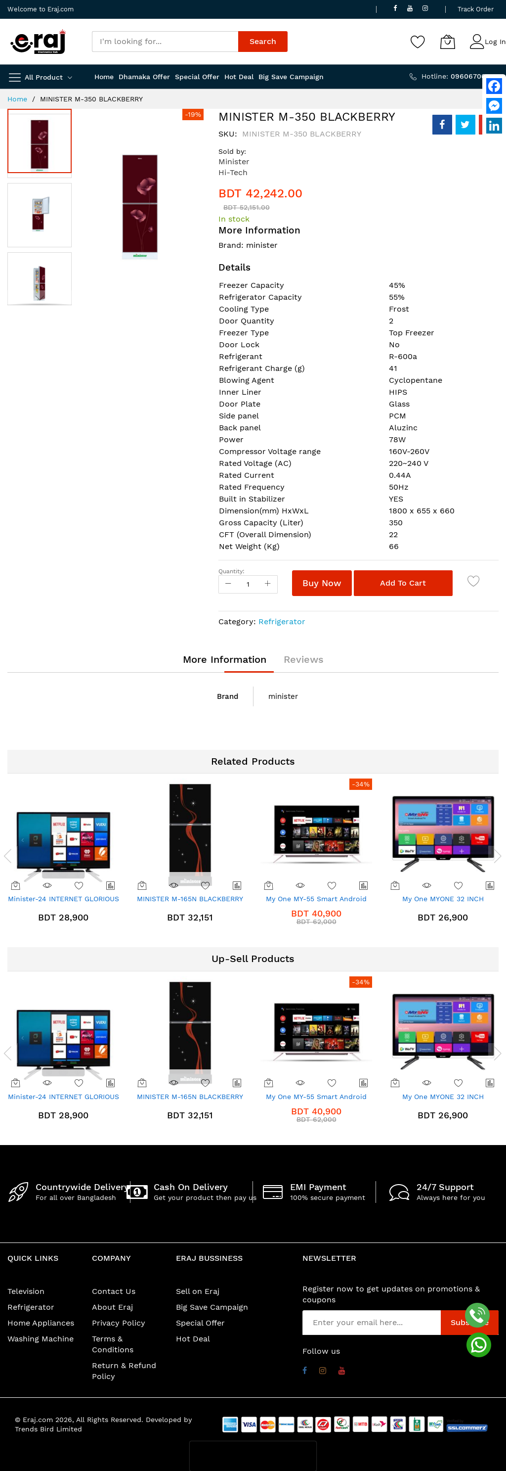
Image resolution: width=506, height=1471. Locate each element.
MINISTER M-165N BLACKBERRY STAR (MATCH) (190, 902)
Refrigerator (281, 621)
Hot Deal (193, 1338)
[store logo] (38, 41)
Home (17, 99)
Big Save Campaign (212, 1307)
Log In (495, 42)
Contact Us (113, 1291)
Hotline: (460, 76)
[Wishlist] (418, 41)
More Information (224, 659)
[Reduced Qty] (228, 584)
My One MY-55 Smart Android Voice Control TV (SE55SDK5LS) (316, 902)
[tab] (224, 659)
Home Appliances (40, 1323)
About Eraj (112, 1307)
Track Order (476, 9)
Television (25, 1291)
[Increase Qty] (268, 584)
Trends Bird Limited (48, 1429)
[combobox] (165, 41)
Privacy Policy (118, 1323)
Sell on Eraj (197, 1291)
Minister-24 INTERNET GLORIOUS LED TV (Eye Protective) (63, 902)
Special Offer (200, 1323)
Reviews (304, 659)
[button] (42, 212)
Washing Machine (40, 1338)
